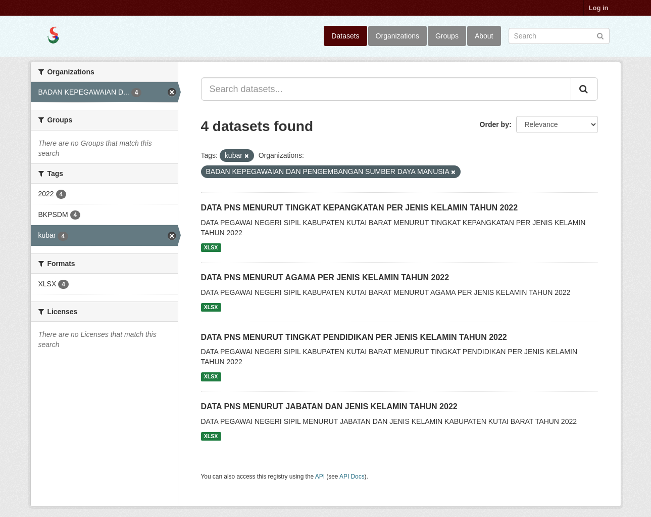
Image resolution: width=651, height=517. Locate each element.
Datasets (345, 36)
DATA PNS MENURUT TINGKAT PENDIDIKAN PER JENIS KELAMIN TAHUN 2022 (354, 337)
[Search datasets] (559, 36)
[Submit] (600, 35)
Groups (447, 36)
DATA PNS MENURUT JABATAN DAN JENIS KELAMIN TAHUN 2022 (329, 406)
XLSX (211, 247)
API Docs (352, 476)
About (484, 36)
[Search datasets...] (386, 89)
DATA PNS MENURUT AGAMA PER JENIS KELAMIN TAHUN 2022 (325, 277)
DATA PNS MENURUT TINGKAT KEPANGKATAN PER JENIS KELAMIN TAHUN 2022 (359, 207)
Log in (599, 8)
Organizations (397, 36)
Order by (494, 124)
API (320, 476)
